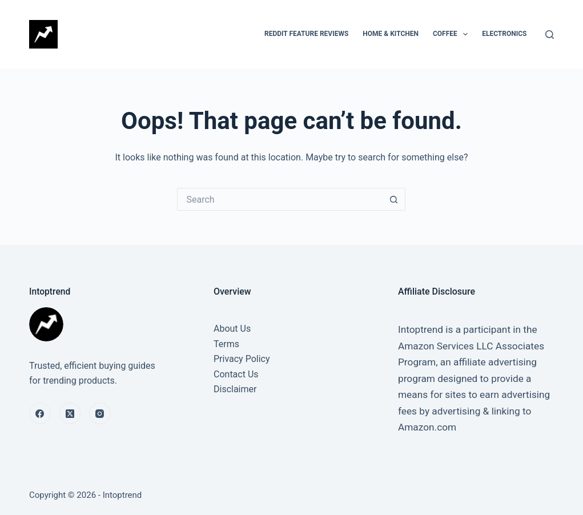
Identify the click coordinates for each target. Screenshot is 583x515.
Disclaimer (235, 389)
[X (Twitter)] (70, 413)
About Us (232, 328)
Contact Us (236, 374)
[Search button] (394, 199)
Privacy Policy (242, 358)
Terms (226, 344)
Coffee (452, 34)
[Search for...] (280, 199)
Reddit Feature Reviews (306, 34)
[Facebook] (40, 413)
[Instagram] (100, 413)
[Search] (549, 34)
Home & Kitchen (391, 34)
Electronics (504, 34)
